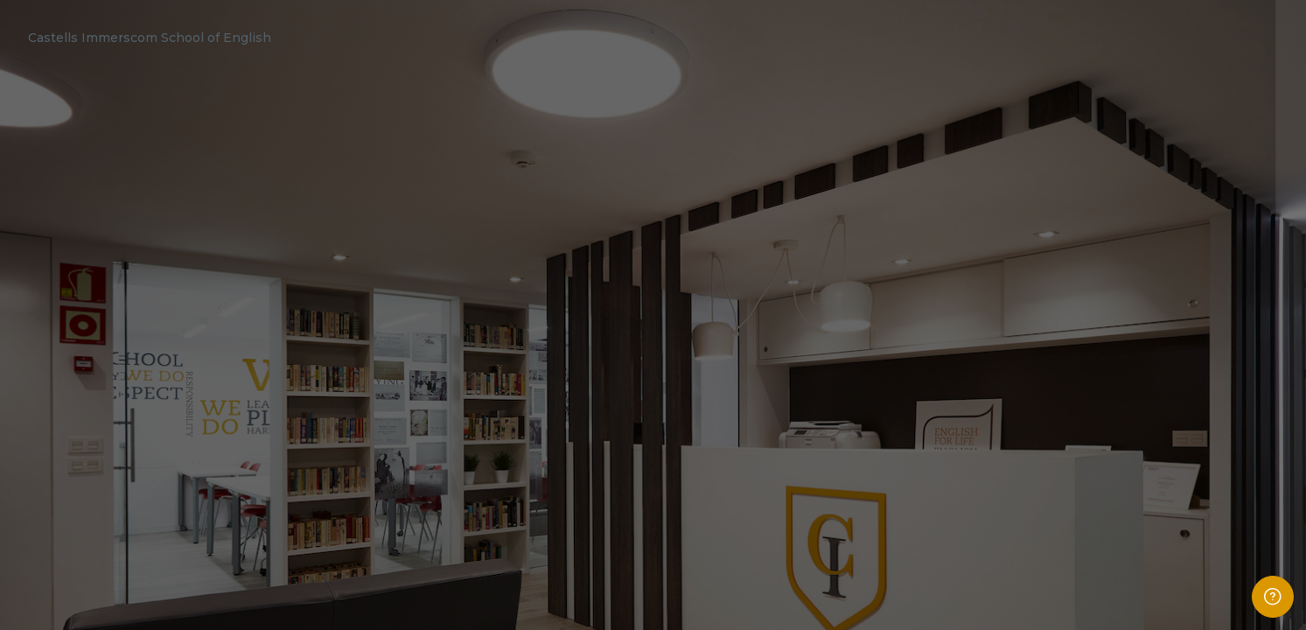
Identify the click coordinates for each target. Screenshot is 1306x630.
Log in (1122, 504)
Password (997, 374)
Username (998, 285)
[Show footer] (1273, 597)
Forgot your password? (1231, 457)
